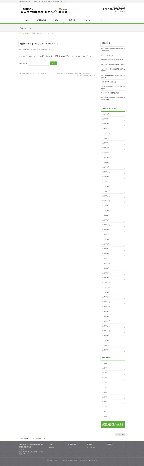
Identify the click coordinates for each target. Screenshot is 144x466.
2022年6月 (105, 186)
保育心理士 (109, 444)
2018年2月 (105, 278)
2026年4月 (105, 114)
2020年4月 (105, 215)
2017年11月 (106, 283)
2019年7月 (105, 234)
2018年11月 (106, 258)
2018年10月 (106, 263)
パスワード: (34, 63)
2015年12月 (106, 321)
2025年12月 (106, 133)
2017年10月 (106, 287)
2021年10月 (106, 201)
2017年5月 (105, 292)
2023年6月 (105, 162)
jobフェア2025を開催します (109, 82)
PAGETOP (120, 434)
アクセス (70, 447)
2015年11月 (106, 326)
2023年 (104, 378)
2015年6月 (105, 350)
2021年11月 (106, 196)
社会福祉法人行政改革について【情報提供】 (33, 73)
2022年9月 (105, 177)
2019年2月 (105, 254)
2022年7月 (105, 181)
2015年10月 (106, 331)
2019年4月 (105, 244)
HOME (51, 444)
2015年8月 (105, 340)
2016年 (104, 411)
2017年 (104, 406)
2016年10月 (106, 307)
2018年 (104, 402)
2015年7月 (105, 345)
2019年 (104, 397)
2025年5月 (105, 143)
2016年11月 (106, 302)
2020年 (104, 392)
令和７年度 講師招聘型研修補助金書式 (113, 64)
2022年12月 (106, 172)
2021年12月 (106, 191)
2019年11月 (106, 225)
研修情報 (90, 444)
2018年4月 (105, 273)
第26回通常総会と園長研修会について (112, 60)
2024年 (104, 373)
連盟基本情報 (72, 444)
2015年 (104, 416)
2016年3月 (105, 316)
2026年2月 (105, 124)
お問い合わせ (24, 438)
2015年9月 (105, 336)
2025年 (104, 368)
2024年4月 (105, 153)
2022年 (104, 382)
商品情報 (51, 447)
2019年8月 (105, 230)
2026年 (104, 363)
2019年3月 (105, 249)
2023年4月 (105, 167)
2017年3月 (105, 297)
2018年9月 (105, 268)
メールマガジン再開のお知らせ (110, 93)
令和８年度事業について (108, 55)
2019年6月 (105, 239)
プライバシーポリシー (38, 438)
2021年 (104, 387)
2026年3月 (105, 119)
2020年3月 (105, 220)
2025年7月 (105, 138)
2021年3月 (105, 210)
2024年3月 (105, 157)
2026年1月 (105, 128)
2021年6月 (105, 205)
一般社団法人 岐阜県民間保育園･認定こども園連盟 (69, 460)
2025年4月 (105, 148)
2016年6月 (105, 311)
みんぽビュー (91, 447)
